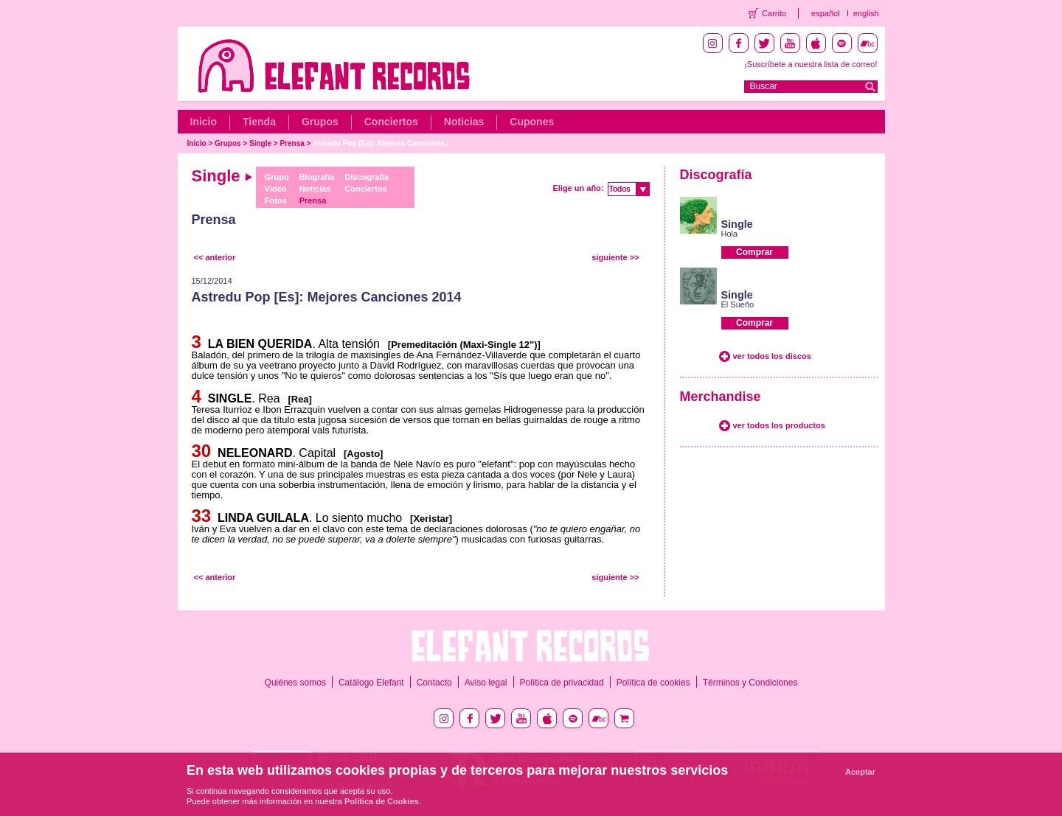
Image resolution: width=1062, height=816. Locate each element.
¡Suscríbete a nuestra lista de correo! (810, 64)
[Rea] (297, 399)
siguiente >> (615, 257)
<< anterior (215, 257)
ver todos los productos (779, 425)
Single (260, 143)
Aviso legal (486, 682)
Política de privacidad (562, 682)
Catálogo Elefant (371, 682)
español (825, 13)
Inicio (204, 122)
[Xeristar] (428, 518)
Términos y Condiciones (750, 682)
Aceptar (860, 771)
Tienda (259, 122)
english (866, 13)
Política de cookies (653, 682)
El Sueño (737, 304)
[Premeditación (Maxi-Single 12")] (462, 344)
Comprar (754, 252)
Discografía (366, 176)
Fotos (276, 200)
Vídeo (276, 188)
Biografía (317, 176)
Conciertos (391, 122)
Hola (729, 233)
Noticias (464, 122)
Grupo (277, 176)
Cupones (532, 122)
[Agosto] (361, 453)
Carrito (774, 13)
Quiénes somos (295, 682)
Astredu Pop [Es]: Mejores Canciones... (382, 143)
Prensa (292, 143)
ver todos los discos (772, 356)
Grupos (320, 122)
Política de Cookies (381, 801)
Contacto (434, 682)
